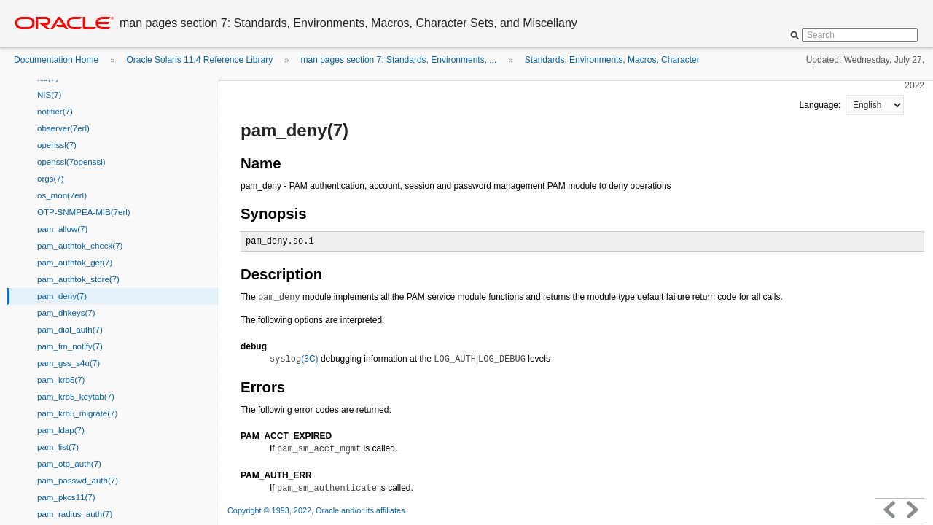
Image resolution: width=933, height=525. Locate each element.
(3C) (294, 359)
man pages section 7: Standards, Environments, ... (399, 60)
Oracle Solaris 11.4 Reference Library (199, 60)
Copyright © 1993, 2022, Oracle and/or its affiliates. (318, 510)
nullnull (875, 105)
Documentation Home (56, 60)
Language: (821, 105)
